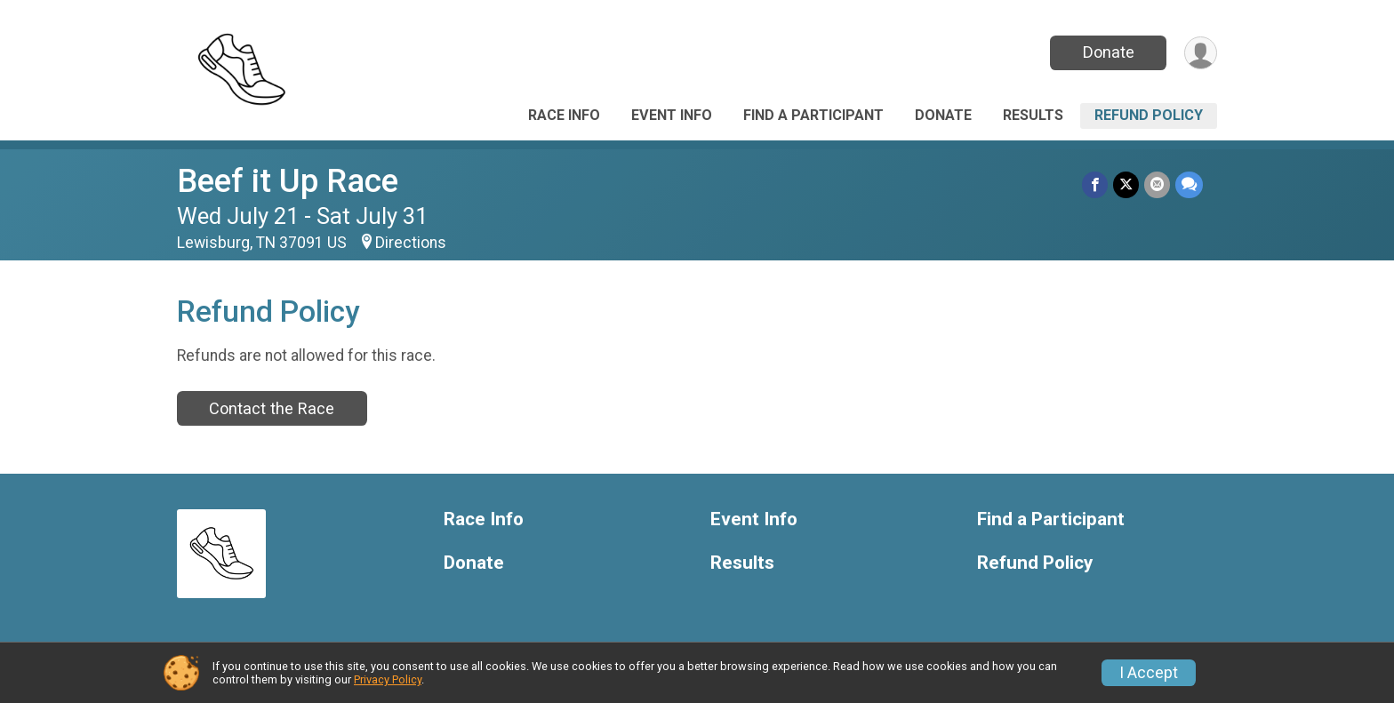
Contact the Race (271, 408)
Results (1033, 115)
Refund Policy (1148, 115)
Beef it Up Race (287, 181)
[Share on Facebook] (1095, 184)
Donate (1108, 52)
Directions (410, 243)
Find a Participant (813, 115)
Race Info (564, 115)
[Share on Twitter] (1126, 184)
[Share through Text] (1189, 184)
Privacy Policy (387, 679)
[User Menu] (1200, 52)
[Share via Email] (1157, 184)
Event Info (671, 115)
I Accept (1148, 673)
